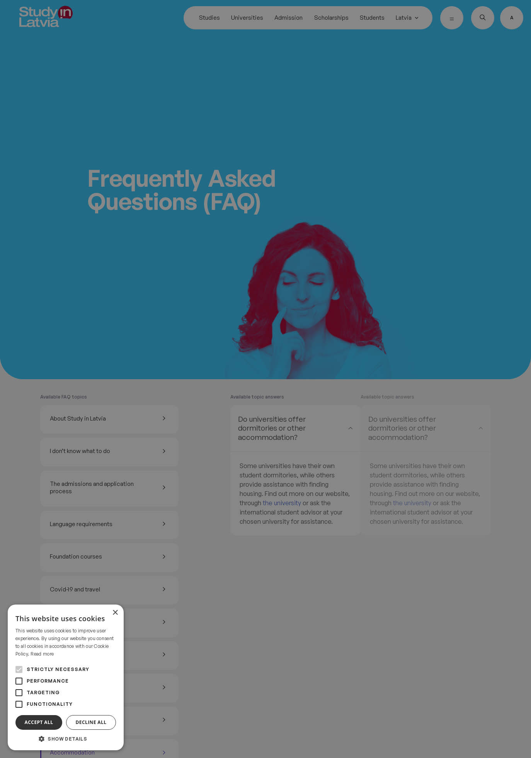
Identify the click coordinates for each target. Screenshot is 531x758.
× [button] (115, 613)
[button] (65, 739)
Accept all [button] (39, 722)
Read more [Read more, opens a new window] (42, 654)
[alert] (265, 379)
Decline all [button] (91, 722)
